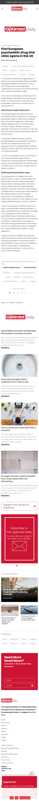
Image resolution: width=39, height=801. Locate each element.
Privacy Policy (5, 760)
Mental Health (25, 70)
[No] (36, 794)
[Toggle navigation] (2, 8)
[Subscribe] (16, 565)
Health (4, 70)
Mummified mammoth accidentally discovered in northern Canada (18, 332)
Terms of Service (6, 763)
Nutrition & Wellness (9, 75)
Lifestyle (32, 643)
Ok (12, 798)
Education (14, 643)
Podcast (4, 751)
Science (22, 75)
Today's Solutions (7, 745)
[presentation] (16, 673)
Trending (31, 75)
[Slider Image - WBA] (18, 565)
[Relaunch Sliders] (22, 565)
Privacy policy (25, 798)
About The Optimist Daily (9, 754)
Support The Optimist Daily (10, 748)
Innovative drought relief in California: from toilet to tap (14, 380)
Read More (5, 348)
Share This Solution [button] (9, 60)
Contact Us (5, 757)
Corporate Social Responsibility (22, 66)
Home (4, 639)
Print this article (30, 267)
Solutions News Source (11, 267)
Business (5, 66)
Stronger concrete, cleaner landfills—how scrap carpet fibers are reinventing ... (19, 479)
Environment (14, 639)
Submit (32, 686)
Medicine (13, 70)
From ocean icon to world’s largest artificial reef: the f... (29, 618)
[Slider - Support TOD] (20, 565)
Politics (4, 643)
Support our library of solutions (16, 506)
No (16, 798)
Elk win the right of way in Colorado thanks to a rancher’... (8, 621)
